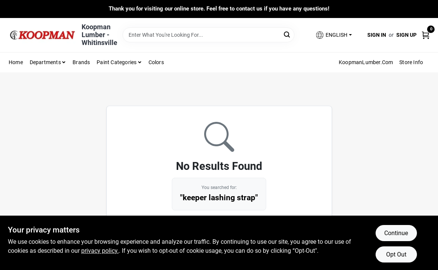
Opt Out (396, 254)
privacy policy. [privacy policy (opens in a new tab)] (100, 250)
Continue (396, 233)
